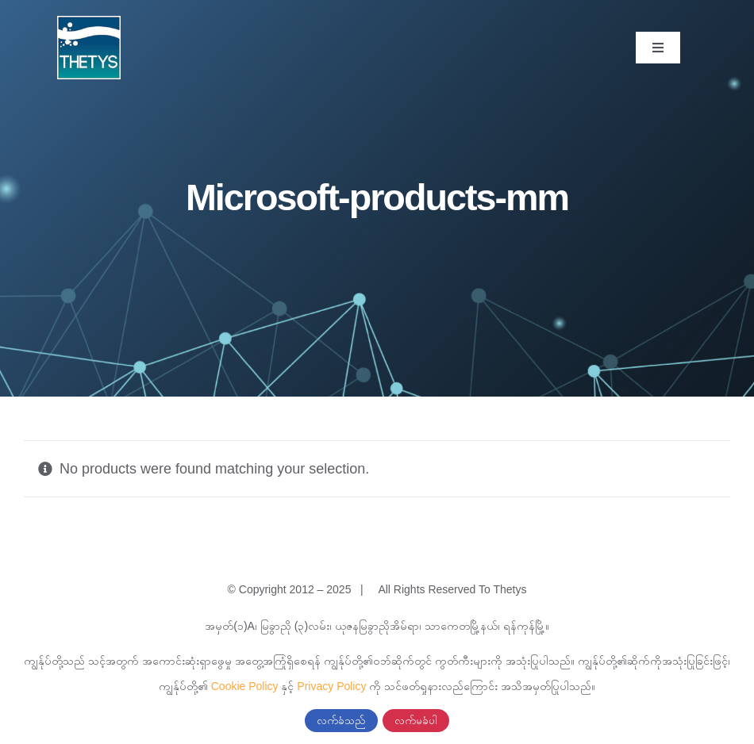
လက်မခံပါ (415, 721)
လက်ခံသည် (341, 721)
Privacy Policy (331, 686)
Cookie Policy (245, 686)
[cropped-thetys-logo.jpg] (89, 23)
